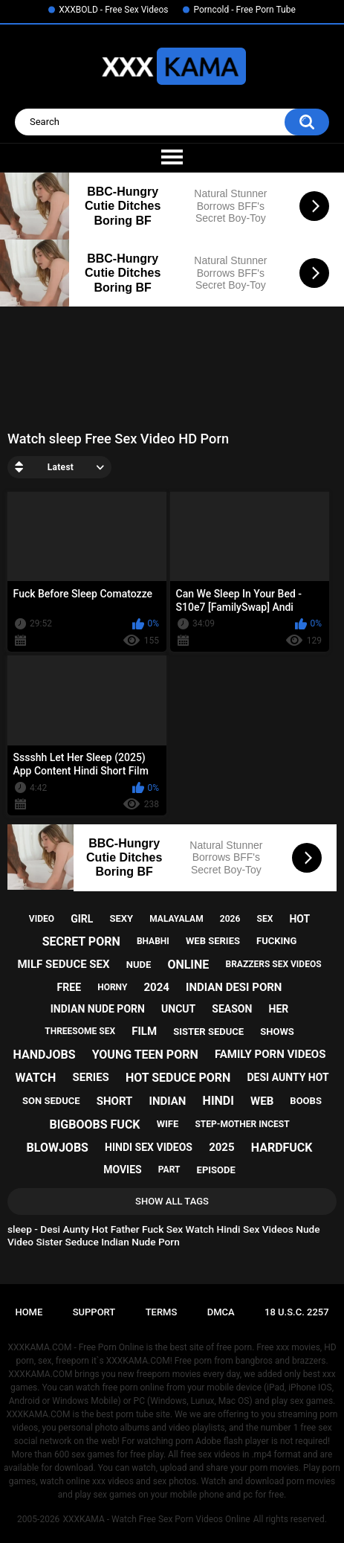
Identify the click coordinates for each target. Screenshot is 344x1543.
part (169, 1169)
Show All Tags (172, 1201)
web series (213, 940)
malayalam (176, 919)
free (69, 987)
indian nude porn (98, 1009)
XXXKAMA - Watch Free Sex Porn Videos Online (156, 1519)
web (261, 1101)
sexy (121, 918)
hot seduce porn (178, 1078)
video (41, 919)
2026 (230, 919)
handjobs (44, 1055)
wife (168, 1123)
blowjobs (57, 1148)
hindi (218, 1101)
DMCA (221, 1312)
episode (216, 1169)
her (279, 1009)
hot (299, 919)
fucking (276, 940)
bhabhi (153, 941)
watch (35, 1078)
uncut (178, 1009)
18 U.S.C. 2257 (297, 1312)
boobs (306, 1100)
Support (94, 1312)
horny (112, 987)
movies (122, 1169)
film (144, 1031)
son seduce (51, 1100)
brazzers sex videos (273, 964)
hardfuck (282, 1148)
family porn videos (270, 1054)
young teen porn (145, 1055)
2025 (221, 1147)
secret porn (81, 941)
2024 (156, 987)
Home (28, 1312)
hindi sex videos (148, 1147)
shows (277, 1031)
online (188, 964)
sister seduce (208, 1031)
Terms (162, 1312)
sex (265, 919)
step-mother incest (242, 1124)
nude (139, 964)
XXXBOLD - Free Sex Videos (113, 9)
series (90, 1077)
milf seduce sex (63, 964)
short (115, 1101)
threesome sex (80, 1031)
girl (82, 919)
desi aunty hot (288, 1077)
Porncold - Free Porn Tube (244, 9)
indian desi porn (234, 987)
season (232, 1009)
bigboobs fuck (94, 1124)
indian (167, 1101)
